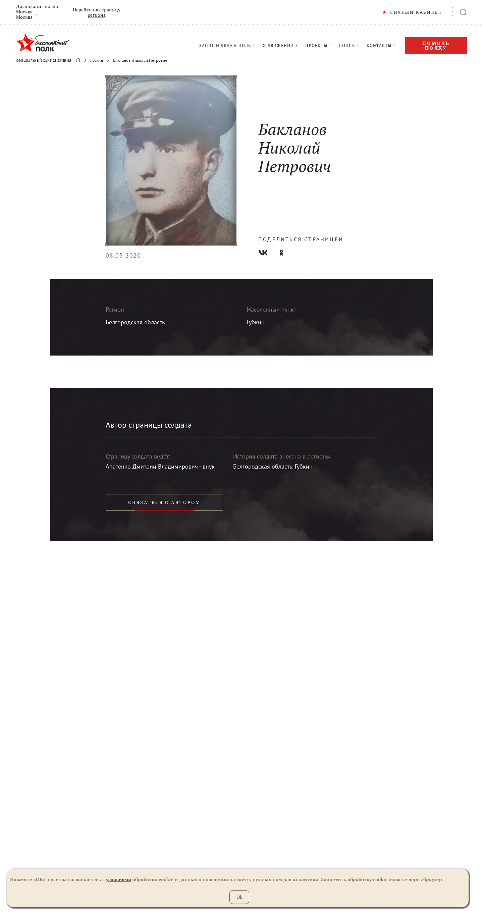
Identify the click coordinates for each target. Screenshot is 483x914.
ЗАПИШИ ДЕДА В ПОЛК (225, 45)
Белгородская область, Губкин (273, 466)
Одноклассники (281, 253)
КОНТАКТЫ (379, 45)
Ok (239, 897)
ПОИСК (347, 45)
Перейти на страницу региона (96, 12)
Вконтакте (263, 253)
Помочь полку (436, 45)
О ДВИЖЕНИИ (278, 45)
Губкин (96, 60)
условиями (118, 879)
